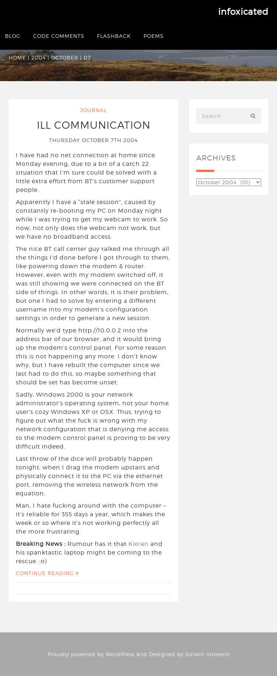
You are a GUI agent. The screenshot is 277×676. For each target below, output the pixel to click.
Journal (93, 110)
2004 (38, 57)
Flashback (114, 36)
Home (17, 57)
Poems (154, 36)
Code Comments (58, 36)
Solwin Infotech (207, 654)
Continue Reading (47, 573)
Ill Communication (93, 125)
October (64, 57)
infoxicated (243, 11)
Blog (13, 36)
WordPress (120, 654)
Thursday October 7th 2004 (93, 140)
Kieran (138, 543)
